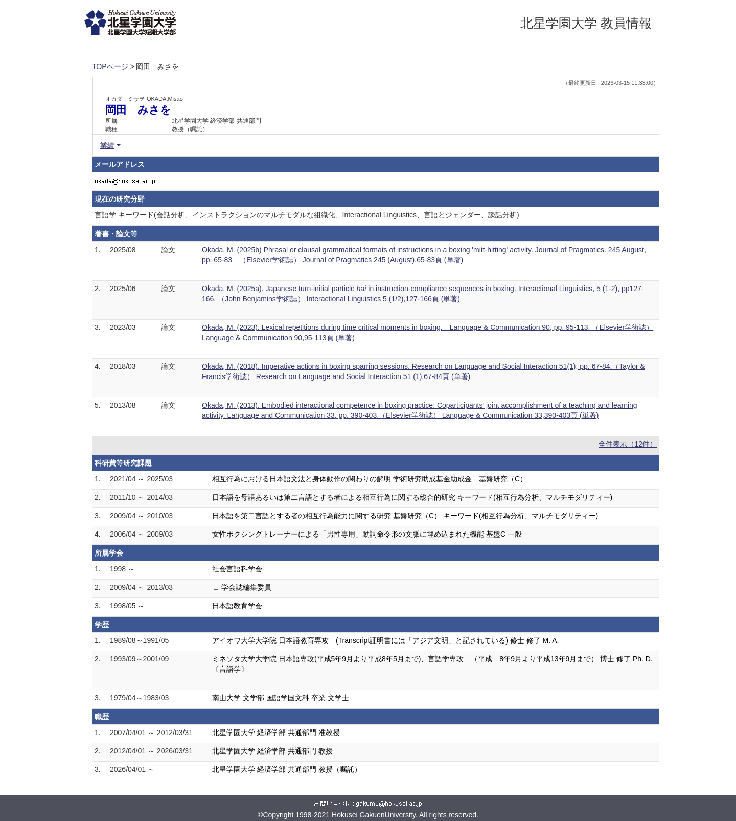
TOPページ (110, 66)
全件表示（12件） (628, 444)
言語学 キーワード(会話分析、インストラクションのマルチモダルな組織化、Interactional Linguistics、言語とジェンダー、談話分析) (307, 215)
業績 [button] (107, 145)
